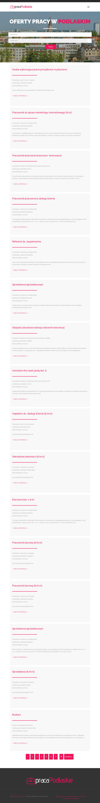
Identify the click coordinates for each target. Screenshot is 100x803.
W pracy (82, 796)
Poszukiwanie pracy (72, 796)
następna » (69, 757)
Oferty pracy (60, 796)
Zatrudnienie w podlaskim (71, 798)
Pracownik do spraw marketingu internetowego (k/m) (42, 112)
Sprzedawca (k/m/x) (23, 671)
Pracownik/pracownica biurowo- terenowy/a (37, 155)
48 (61, 757)
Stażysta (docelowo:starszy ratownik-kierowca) (38, 327)
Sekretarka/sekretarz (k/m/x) (28, 456)
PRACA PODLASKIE (18, 796)
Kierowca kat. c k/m (23, 499)
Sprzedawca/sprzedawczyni (27, 284)
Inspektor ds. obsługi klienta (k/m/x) (32, 413)
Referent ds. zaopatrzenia (26, 241)
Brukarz (16, 714)
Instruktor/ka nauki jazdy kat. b (29, 370)
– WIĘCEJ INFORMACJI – (20, 96)
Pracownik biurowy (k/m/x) (27, 542)
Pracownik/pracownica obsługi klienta (33, 198)
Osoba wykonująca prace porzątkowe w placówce (39, 69)
